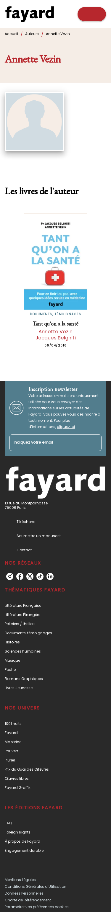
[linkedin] (50, 576)
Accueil (11, 33)
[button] (55, 605)
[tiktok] (40, 576)
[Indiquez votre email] (48, 442)
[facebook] (20, 576)
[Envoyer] (94, 443)
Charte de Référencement (28, 900)
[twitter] (30, 576)
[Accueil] (29, 14)
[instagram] (10, 576)
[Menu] (91, 14)
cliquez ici (66, 426)
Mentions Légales (20, 879)
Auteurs (32, 33)
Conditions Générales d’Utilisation (35, 886)
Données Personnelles (24, 893)
